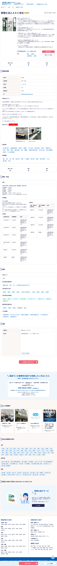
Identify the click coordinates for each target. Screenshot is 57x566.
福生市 (53, 452)
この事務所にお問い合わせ (28, 362)
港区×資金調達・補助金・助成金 (37, 463)
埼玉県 (13, 528)
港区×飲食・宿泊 (26, 472)
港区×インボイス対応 (38, 461)
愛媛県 (2, 548)
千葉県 (17, 528)
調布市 (19, 452)
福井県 (13, 534)
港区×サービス (18, 474)
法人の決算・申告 (34, 524)
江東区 (31, 448)
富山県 (6, 534)
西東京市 (43, 454)
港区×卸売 (19, 472)
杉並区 (7, 450)
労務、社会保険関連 (35, 540)
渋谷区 (51, 448)
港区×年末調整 (24, 461)
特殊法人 (51, 549)
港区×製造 (8, 472)
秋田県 (17, 524)
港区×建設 (3, 472)
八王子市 (43, 450)
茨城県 (2, 528)
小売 (37, 546)
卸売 (40, 546)
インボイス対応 (38, 526)
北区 (14, 450)
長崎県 (9, 552)
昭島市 (15, 452)
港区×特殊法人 (42, 474)
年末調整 (51, 524)
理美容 (44, 547)
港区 (13, 7)
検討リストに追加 (48, 55)
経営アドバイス (46, 536)
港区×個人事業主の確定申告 (15, 461)
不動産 (48, 546)
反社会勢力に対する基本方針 (42, 560)
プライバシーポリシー (13, 560)
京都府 (6, 540)
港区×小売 (14, 472)
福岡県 (2, 552)
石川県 (9, 534)
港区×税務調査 (27, 463)
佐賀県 (6, 552)
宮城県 (13, 524)
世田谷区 (47, 448)
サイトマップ (5, 560)
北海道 (2, 524)
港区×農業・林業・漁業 (27, 474)
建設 (32, 546)
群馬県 (9, 528)
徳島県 (20, 546)
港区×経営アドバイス (47, 463)
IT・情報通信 (33, 547)
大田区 (43, 448)
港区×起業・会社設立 (5, 463)
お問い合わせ (48, 51)
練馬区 (26, 450)
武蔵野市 (51, 450)
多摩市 (26, 454)
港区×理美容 (4, 474)
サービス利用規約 (26, 560)
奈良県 (13, 540)
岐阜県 (24, 534)
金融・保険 (39, 547)
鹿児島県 (3, 553)
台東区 (23, 448)
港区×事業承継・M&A (13, 463)
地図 (47, 63)
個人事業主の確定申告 (43, 524)
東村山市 (39, 452)
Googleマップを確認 (25, 353)
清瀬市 (11, 454)
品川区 (35, 448)
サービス (32, 549)
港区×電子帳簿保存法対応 (48, 461)
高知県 (6, 548)
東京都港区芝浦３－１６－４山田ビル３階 (27, 51)
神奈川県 (3, 530)
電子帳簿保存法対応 (47, 526)
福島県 (24, 524)
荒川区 (18, 450)
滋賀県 (20, 540)
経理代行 (32, 526)
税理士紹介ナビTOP (6, 4)
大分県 (17, 552)
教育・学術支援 (49, 547)
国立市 (49, 452)
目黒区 (39, 448)
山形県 (20, 524)
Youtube (13, 124)
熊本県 (13, 552)
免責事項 (20, 560)
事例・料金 (10, 63)
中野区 (3, 450)
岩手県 (9, 524)
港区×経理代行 (31, 461)
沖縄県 (6, 553)
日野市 (35, 452)
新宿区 (15, 448)
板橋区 (22, 450)
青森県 (6, 524)
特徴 (28, 63)
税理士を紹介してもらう (19, 4)
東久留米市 (16, 454)
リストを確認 (50, 563)
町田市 (23, 452)
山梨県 (17, 534)
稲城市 (30, 454)
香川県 (24, 546)
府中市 (11, 452)
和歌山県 (3, 542)
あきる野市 (38, 454)
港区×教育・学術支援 (11, 474)
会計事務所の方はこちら (41, 4)
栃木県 (6, 528)
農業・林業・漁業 (39, 549)
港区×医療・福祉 (35, 474)
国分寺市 (44, 452)
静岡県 (2, 536)
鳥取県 (2, 546)
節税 (53, 526)
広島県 (13, 546)
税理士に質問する (30, 4)
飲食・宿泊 (44, 546)
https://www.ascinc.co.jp (27, 94)
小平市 (31, 452)
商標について (33, 560)
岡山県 (9, 546)
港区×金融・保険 (47, 472)
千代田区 (3, 448)
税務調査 (32, 527)
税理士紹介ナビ (3, 7)
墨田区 (27, 448)
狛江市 (3, 454)
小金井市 (27, 452)
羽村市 (34, 454)
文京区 (19, 448)
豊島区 (11, 450)
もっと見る (38, 505)
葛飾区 (34, 450)
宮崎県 (20, 552)
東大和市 (7, 454)
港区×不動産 (32, 472)
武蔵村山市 (21, 454)
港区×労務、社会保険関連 (6, 465)
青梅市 (7, 452)
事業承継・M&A (41, 532)
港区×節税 (21, 463)
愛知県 (6, 536)
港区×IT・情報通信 (40, 472)
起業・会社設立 (34, 532)
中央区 (7, 448)
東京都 (9, 7)
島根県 (6, 546)
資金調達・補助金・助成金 (36, 536)
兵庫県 (9, 540)
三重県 (17, 540)
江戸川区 (38, 450)
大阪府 (2, 540)
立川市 (47, 450)
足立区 (30, 450)
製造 (34, 546)
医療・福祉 (46, 549)
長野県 (20, 534)
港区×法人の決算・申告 (5, 461)
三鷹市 (3, 452)
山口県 (17, 546)
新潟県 (2, 534)
